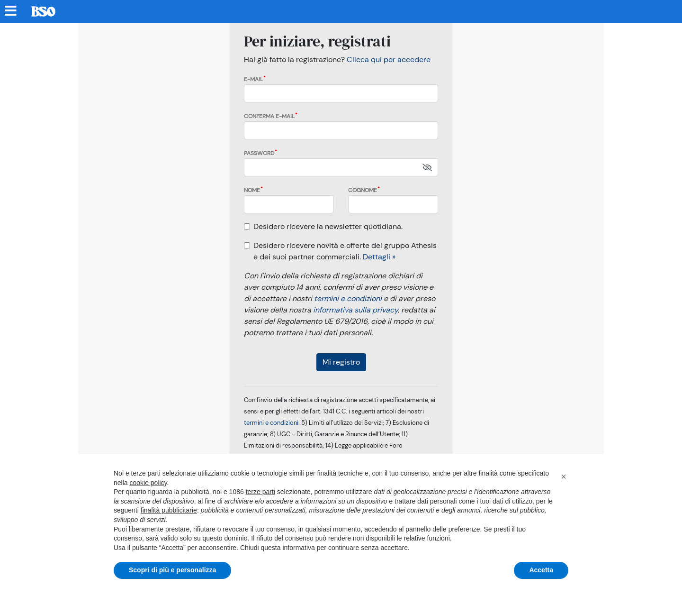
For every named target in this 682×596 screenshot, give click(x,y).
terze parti (260, 491)
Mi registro (341, 362)
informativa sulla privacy (355, 310)
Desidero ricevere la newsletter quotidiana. (328, 226)
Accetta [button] (541, 570)
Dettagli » (379, 257)
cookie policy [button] (148, 482)
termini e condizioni (348, 298)
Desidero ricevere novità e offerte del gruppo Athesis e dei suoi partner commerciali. (345, 251)
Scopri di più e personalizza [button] (172, 570)
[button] (563, 476)
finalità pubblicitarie (169, 510)
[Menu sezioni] (11, 11)
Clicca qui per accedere (389, 59)
